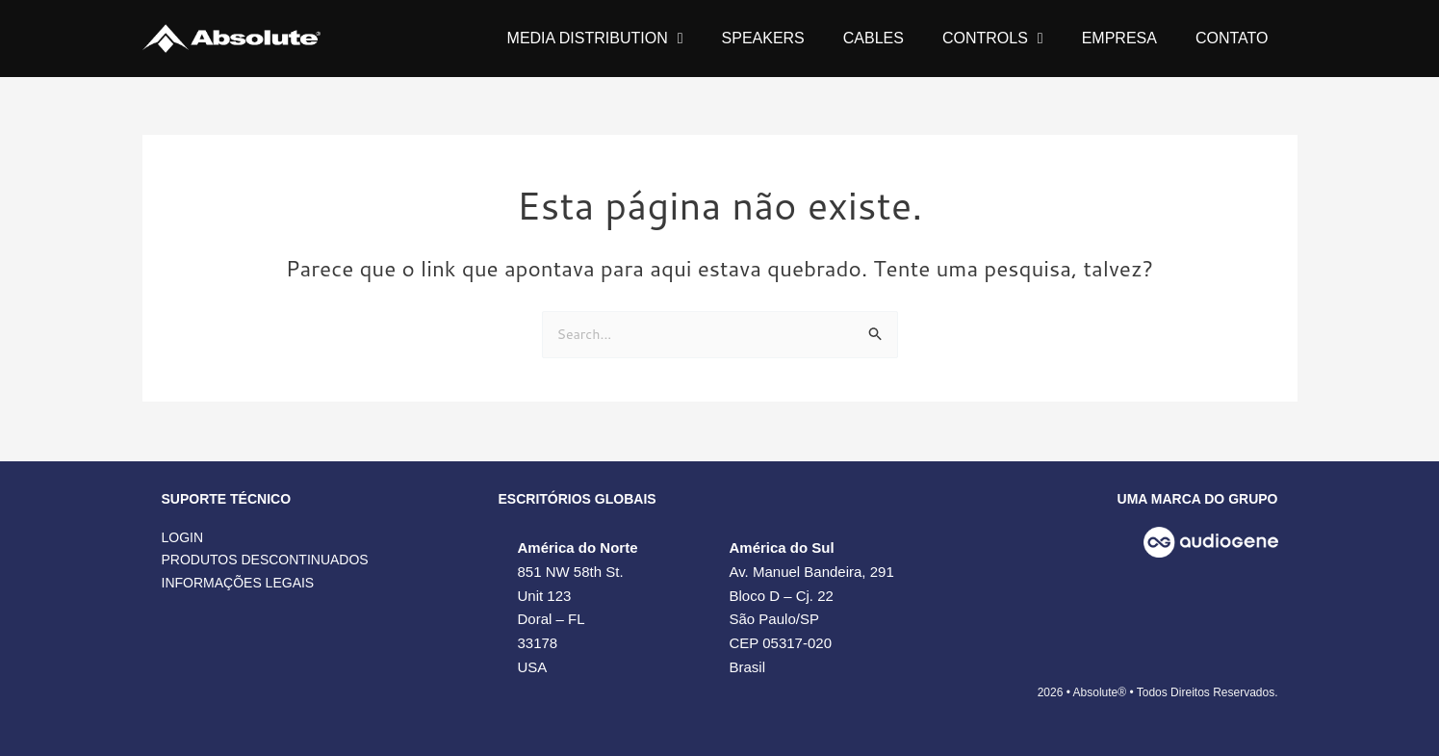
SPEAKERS (763, 38)
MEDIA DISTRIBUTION (595, 38)
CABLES (873, 38)
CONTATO (1232, 38)
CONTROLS (992, 38)
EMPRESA (1119, 38)
